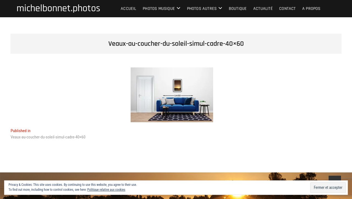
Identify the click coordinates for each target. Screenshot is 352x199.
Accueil (128, 9)
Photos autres (202, 9)
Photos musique (159, 9)
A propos (311, 9)
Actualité (263, 9)
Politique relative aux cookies (106, 190)
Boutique (238, 9)
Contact (287, 9)
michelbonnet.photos (58, 8)
